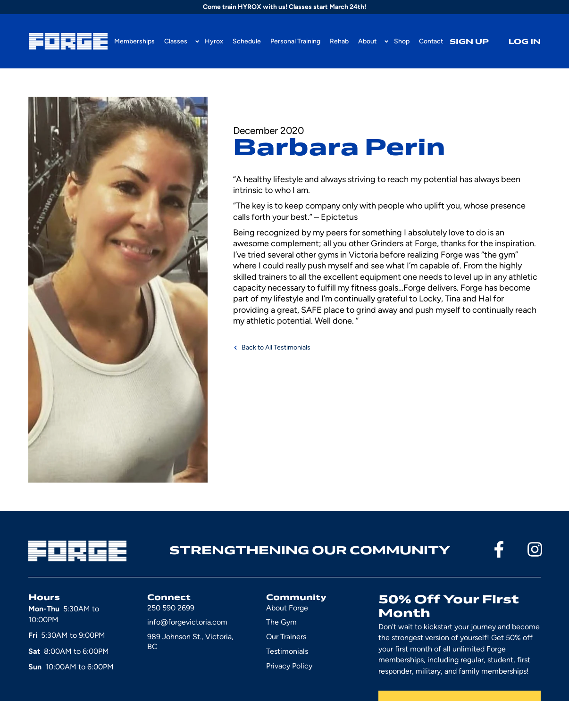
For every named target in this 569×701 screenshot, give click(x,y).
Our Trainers (286, 636)
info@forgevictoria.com (187, 622)
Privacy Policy (289, 665)
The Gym (281, 622)
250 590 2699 (170, 607)
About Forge (287, 607)
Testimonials (287, 651)
